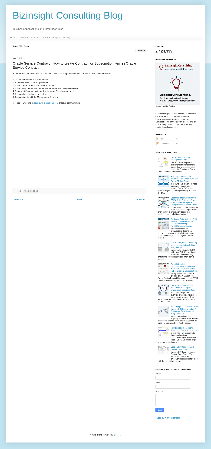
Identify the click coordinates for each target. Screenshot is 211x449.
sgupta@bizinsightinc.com (46, 103)
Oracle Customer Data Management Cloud (180, 158)
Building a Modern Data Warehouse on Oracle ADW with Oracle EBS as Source (184, 178)
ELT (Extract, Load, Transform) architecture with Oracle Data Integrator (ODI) (184, 245)
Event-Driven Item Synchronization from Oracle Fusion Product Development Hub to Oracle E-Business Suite (184, 267)
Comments (163, 144)
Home (13, 37)
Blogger (117, 435)
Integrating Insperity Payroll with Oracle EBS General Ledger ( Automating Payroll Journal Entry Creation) (184, 310)
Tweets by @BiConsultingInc (167, 418)
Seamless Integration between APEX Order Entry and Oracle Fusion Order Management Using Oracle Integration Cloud (184, 201)
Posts (160, 139)
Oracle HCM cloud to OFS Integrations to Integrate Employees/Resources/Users (183, 287)
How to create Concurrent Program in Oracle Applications (184, 329)
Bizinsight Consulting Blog (68, 15)
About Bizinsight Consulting (56, 37)
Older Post (140, 199)
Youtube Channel (29, 37)
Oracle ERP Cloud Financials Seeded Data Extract (183, 348)
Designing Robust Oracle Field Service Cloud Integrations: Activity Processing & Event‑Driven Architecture (184, 222)
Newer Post (18, 199)
